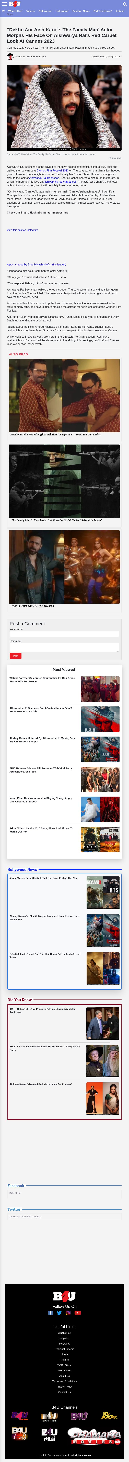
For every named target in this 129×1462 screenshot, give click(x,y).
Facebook (15, 1186)
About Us (64, 1376)
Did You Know (19, 1000)
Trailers (64, 1360)
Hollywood (62, 11)
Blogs (10, 14)
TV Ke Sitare (64, 1366)
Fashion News (81, 11)
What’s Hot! (15, 11)
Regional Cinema (64, 1350)
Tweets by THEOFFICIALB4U (25, 1217)
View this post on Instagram (22, 229)
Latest (120, 11)
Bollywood (45, 11)
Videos (30, 11)
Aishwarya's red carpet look (59, 181)
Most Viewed (63, 670)
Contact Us (64, 1393)
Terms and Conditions (64, 1382)
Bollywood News (22, 870)
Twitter (13, 1210)
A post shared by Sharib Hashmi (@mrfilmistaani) (36, 264)
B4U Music (15, 1194)
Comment (15, 641)
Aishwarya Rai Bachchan (44, 178)
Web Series (64, 1371)
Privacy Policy (64, 1387)
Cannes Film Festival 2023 (52, 170)
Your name (16, 629)
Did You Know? (103, 11)
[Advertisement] (64, 1155)
